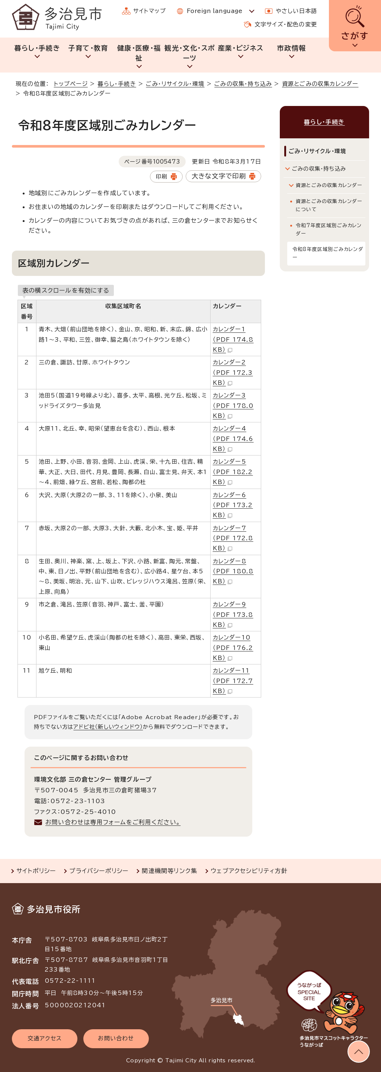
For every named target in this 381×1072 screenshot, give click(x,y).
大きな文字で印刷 (219, 176)
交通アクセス (45, 1038)
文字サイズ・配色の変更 (285, 24)
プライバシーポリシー (98, 871)
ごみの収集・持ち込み (243, 84)
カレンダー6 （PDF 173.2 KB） (233, 505)
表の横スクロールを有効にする (65, 290)
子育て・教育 (88, 48)
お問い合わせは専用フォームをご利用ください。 (112, 822)
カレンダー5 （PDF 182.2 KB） (233, 472)
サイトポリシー (36, 871)
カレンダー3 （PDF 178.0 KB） (233, 406)
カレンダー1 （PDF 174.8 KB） (233, 339)
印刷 (161, 176)
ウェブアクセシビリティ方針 (249, 871)
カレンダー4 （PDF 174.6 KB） (233, 439)
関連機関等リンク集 (169, 871)
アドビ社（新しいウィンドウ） (108, 727)
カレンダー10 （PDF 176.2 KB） (233, 648)
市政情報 (291, 48)
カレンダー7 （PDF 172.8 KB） (233, 538)
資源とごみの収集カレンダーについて (329, 205)
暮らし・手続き (37, 48)
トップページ (71, 84)
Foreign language (214, 11)
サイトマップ (149, 11)
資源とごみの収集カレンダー (320, 84)
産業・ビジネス (240, 48)
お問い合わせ (116, 1038)
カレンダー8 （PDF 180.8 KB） (233, 571)
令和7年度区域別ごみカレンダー (329, 229)
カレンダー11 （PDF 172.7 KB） (233, 681)
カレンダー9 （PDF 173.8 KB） (233, 615)
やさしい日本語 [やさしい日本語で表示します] (296, 11)
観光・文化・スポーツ (189, 53)
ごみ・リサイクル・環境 (175, 84)
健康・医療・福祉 (139, 53)
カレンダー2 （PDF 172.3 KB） (233, 373)
